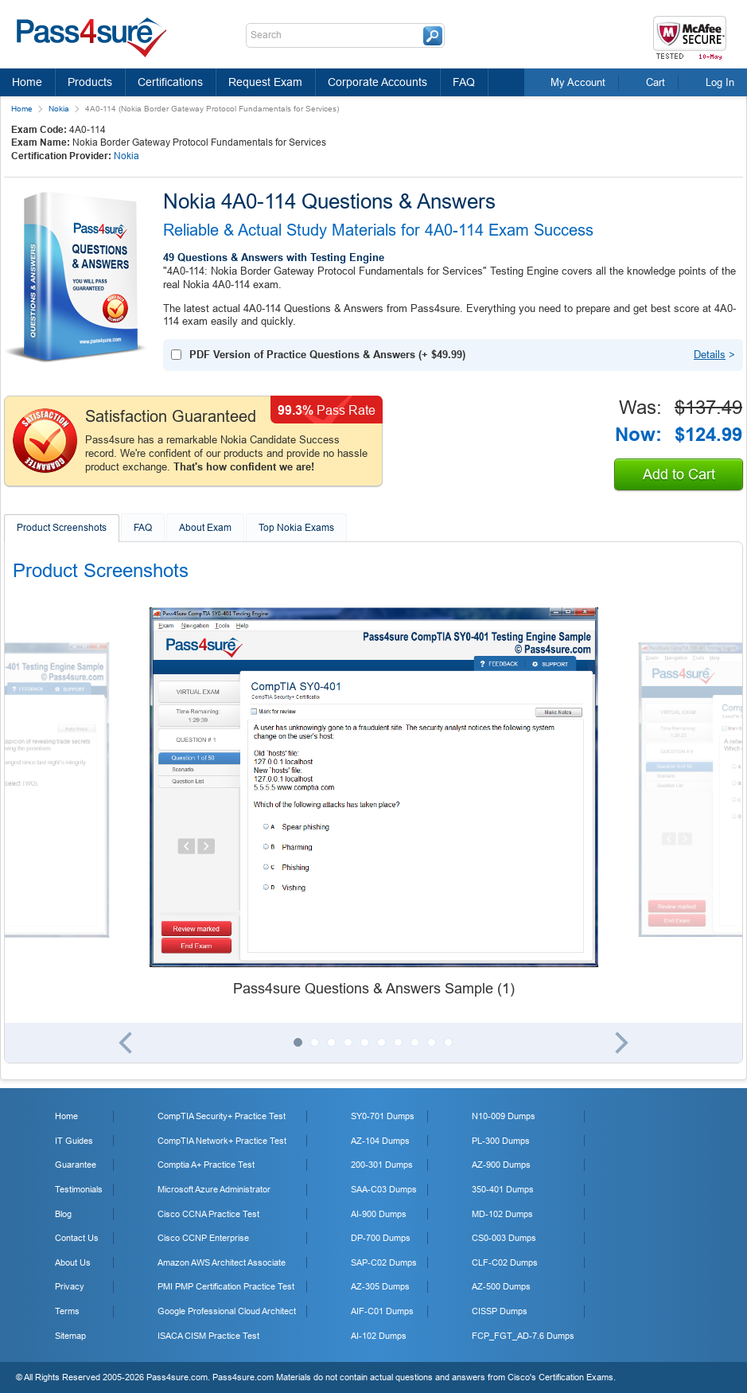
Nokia (59, 108)
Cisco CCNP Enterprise (203, 1238)
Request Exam (265, 82)
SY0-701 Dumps (382, 1116)
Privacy (69, 1286)
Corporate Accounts (377, 82)
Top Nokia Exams (296, 527)
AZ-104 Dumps (380, 1140)
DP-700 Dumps (380, 1238)
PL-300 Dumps (501, 1140)
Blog (63, 1214)
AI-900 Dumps (379, 1214)
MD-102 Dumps (502, 1214)
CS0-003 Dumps (504, 1238)
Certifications (170, 82)
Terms (67, 1311)
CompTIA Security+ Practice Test (222, 1116)
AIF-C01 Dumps (382, 1311)
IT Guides (74, 1140)
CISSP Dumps (499, 1311)
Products (90, 82)
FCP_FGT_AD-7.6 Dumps (523, 1335)
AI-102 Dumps (379, 1335)
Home (27, 82)
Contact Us (77, 1238)
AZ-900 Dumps (501, 1164)
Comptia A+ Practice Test (206, 1164)
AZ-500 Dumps (501, 1286)
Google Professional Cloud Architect (227, 1311)
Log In (720, 82)
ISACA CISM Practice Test (208, 1335)
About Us (73, 1262)
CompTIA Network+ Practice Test (222, 1140)
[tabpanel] (374, 803)
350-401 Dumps (503, 1189)
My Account (578, 82)
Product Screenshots (62, 527)
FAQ (464, 82)
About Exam (205, 527)
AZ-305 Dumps (380, 1286)
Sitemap (70, 1335)
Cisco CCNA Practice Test (208, 1214)
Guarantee (75, 1164)
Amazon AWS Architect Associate (222, 1262)
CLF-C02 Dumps (505, 1262)
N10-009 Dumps (503, 1116)
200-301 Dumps (382, 1164)
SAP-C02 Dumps (384, 1262)
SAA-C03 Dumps (384, 1189)
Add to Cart (679, 474)
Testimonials (79, 1189)
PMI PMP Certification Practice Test (226, 1286)
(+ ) (327, 355)
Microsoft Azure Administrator (214, 1189)
